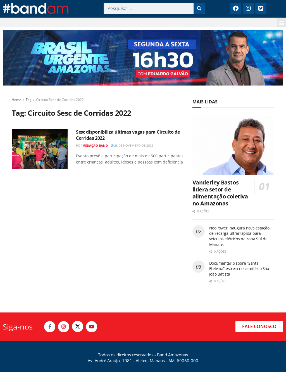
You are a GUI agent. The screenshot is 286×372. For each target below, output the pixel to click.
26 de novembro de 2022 (132, 145)
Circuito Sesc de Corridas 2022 (60, 99)
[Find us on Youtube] (91, 326)
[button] (281, 22)
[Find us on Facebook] (49, 326)
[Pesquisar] (199, 8)
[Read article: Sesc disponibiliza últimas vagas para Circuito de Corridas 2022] (40, 149)
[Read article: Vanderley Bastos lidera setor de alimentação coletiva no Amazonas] (233, 145)
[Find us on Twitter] (77, 326)
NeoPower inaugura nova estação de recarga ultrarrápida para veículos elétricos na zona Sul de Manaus (239, 236)
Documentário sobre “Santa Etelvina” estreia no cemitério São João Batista (239, 268)
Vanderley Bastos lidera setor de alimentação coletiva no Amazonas (220, 193)
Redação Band (95, 145)
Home (16, 99)
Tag (29, 99)
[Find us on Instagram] (63, 326)
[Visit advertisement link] (143, 58)
